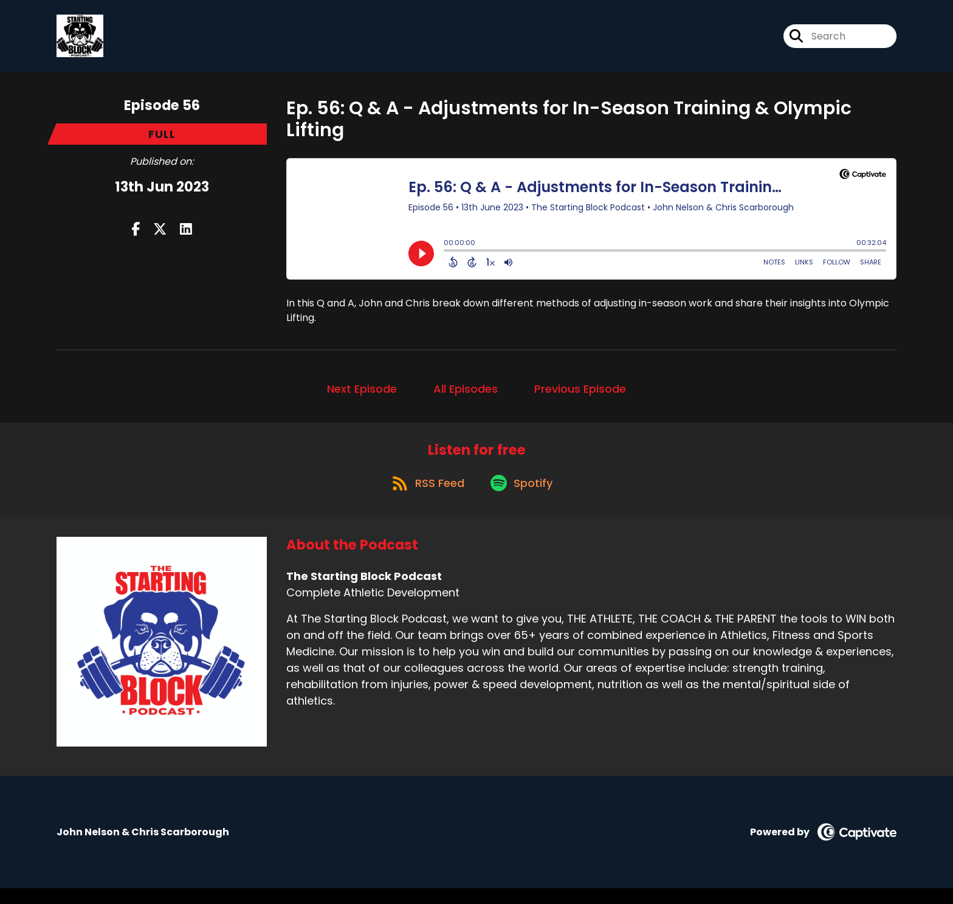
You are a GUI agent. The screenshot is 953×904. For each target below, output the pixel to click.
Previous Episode (580, 396)
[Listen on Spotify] (523, 498)
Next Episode (362, 396)
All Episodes (465, 396)
